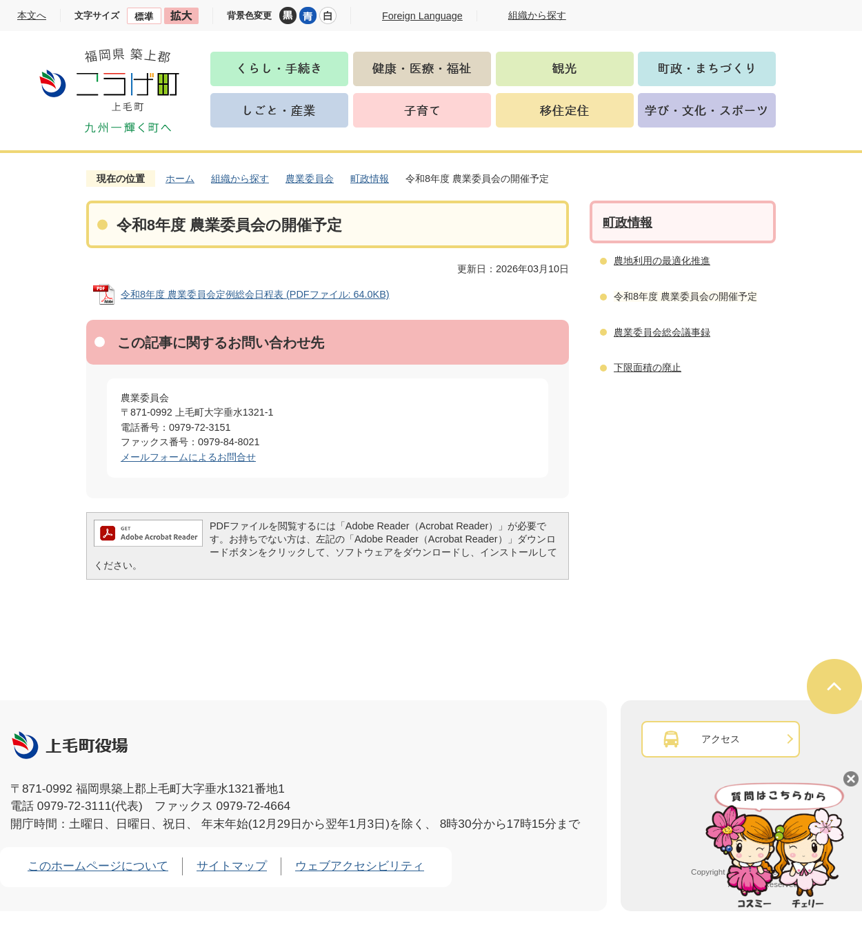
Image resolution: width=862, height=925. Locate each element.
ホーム (180, 178)
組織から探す (240, 178)
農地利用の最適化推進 (662, 260)
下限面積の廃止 (647, 367)
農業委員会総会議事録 (662, 332)
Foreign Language (422, 15)
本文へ (31, 15)
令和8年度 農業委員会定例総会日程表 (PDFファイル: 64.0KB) (255, 294)
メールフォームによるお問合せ (188, 456)
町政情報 (369, 178)
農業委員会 (309, 178)
